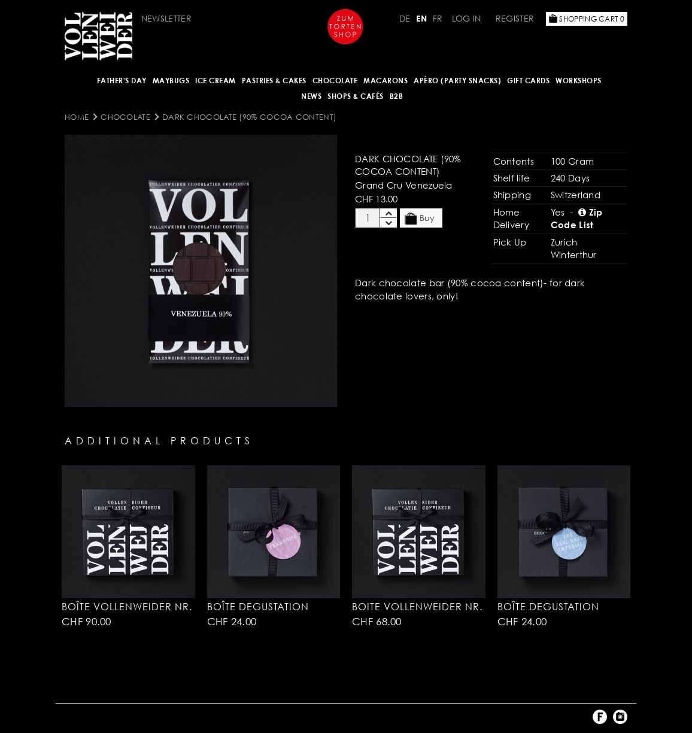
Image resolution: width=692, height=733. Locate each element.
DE (405, 18)
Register (515, 18)
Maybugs (171, 80)
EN (421, 18)
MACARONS (385, 80)
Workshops (579, 80)
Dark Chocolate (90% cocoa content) (249, 117)
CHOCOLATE (335, 80)
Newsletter (166, 18)
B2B (396, 96)
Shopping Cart (586, 18)
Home (77, 117)
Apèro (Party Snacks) (457, 80)
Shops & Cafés (355, 96)
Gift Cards (528, 80)
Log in (466, 18)
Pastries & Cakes (274, 80)
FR (438, 18)
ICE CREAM (215, 80)
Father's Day (122, 80)
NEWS (311, 96)
